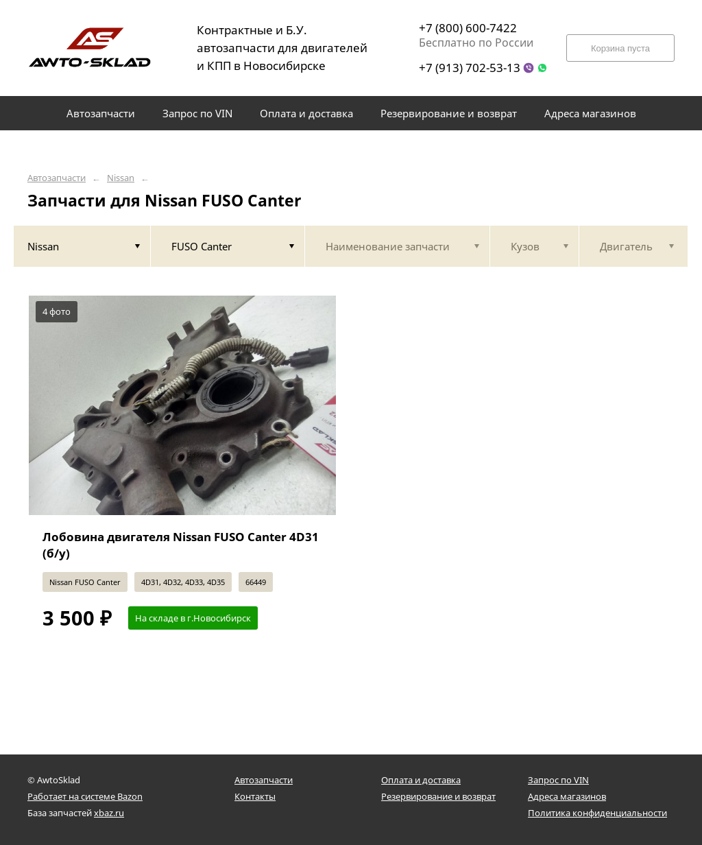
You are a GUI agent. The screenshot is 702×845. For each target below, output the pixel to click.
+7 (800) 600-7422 (468, 28)
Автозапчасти (56, 178)
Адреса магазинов (567, 796)
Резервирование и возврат (438, 796)
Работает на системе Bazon (85, 796)
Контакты (255, 796)
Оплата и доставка (421, 780)
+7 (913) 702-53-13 (469, 67)
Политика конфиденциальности (597, 813)
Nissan (120, 178)
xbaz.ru (109, 813)
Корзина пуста (620, 48)
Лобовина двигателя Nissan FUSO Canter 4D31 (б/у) (181, 545)
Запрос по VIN (558, 780)
